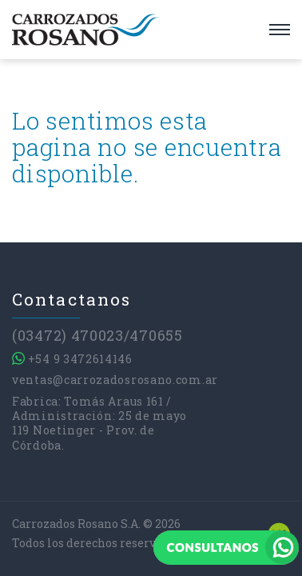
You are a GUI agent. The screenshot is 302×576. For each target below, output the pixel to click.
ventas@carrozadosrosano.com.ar (115, 379)
